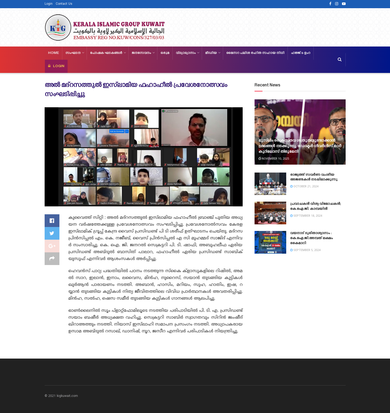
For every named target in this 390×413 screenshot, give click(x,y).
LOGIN (56, 66)
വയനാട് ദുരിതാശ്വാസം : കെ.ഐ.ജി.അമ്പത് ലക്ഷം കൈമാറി (311, 238)
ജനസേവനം (141, 53)
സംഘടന (73, 53)
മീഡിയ (211, 53)
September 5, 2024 (305, 250)
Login (49, 4)
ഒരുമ (165, 53)
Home (53, 53)
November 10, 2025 (274, 159)
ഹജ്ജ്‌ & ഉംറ (300, 53)
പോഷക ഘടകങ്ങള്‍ (106, 53)
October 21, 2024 (304, 186)
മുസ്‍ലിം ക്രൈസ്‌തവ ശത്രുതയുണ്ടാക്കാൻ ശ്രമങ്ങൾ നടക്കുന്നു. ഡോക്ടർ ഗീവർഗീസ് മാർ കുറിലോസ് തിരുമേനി (300, 146)
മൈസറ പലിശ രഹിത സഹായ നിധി (255, 53)
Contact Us (64, 4)
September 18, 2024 (306, 216)
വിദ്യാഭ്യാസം (186, 53)
